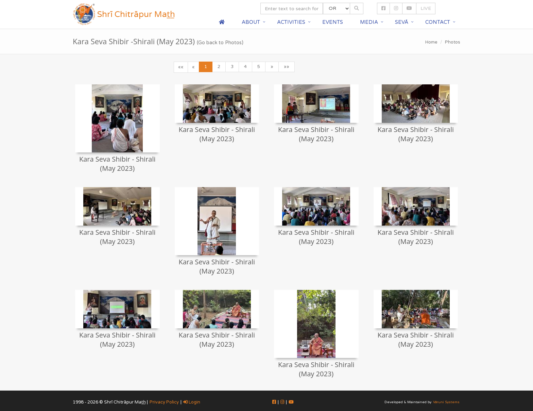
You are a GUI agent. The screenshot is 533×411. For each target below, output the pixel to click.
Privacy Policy (164, 402)
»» (286, 66)
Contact (437, 22)
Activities (291, 22)
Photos (452, 42)
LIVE (425, 8)
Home (431, 42)
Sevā (401, 22)
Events (332, 22)
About (251, 22)
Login (191, 402)
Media (369, 22)
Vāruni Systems (446, 402)
